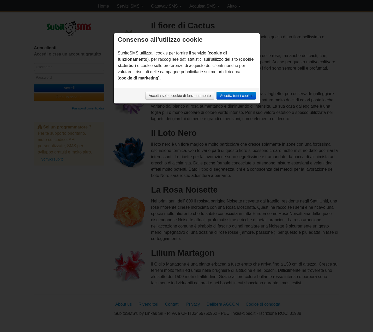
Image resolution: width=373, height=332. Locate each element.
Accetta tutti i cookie (236, 96)
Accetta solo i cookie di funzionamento (180, 96)
